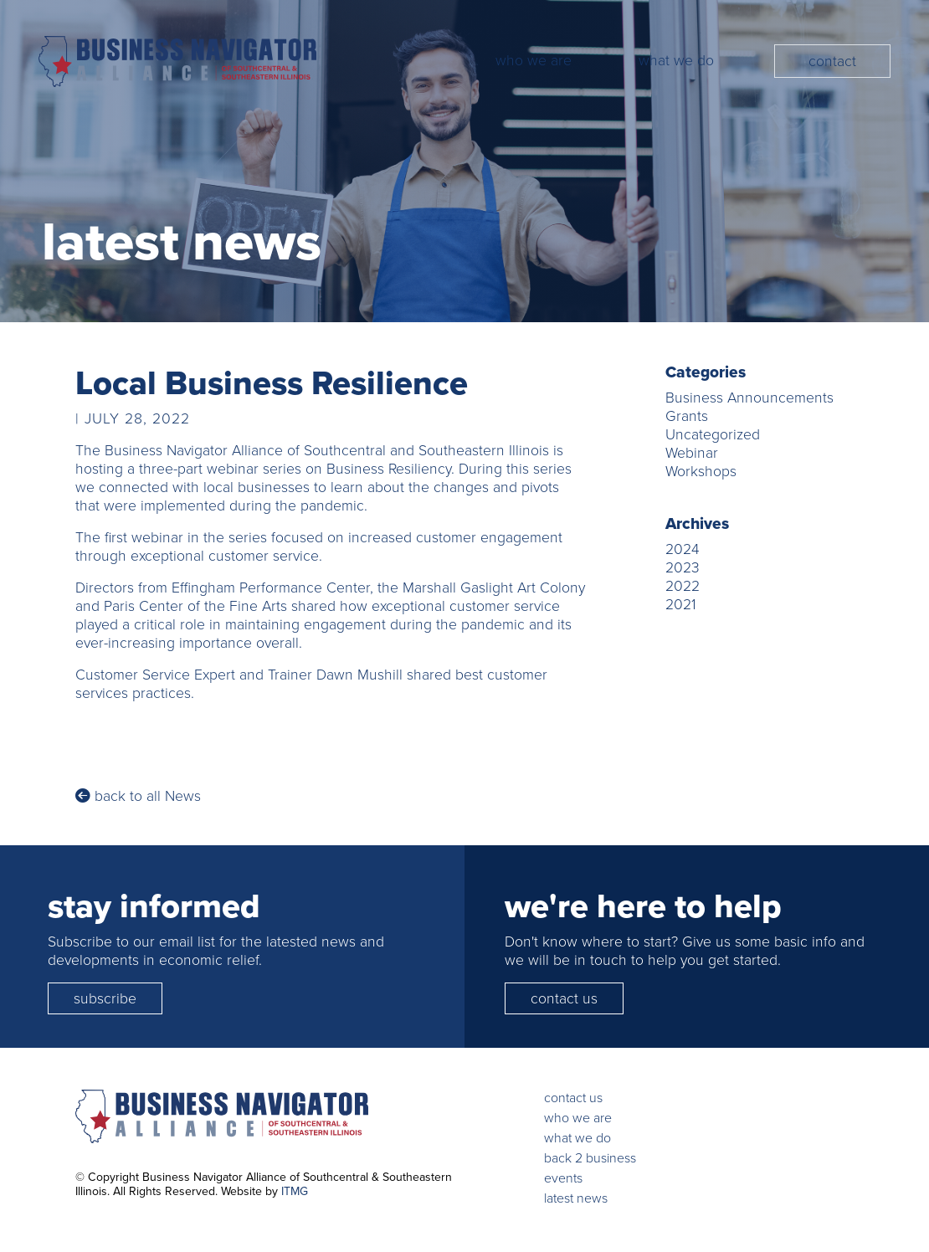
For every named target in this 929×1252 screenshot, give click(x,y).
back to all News (138, 796)
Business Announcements (749, 397)
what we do (577, 1137)
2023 (682, 567)
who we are (578, 1117)
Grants (686, 416)
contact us (564, 998)
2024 (682, 549)
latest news (576, 1198)
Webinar (691, 453)
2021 (680, 604)
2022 (682, 586)
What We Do (676, 60)
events (563, 1178)
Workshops (701, 471)
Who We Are (533, 60)
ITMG (294, 1191)
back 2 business (590, 1157)
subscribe (105, 998)
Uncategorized (712, 434)
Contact (832, 61)
